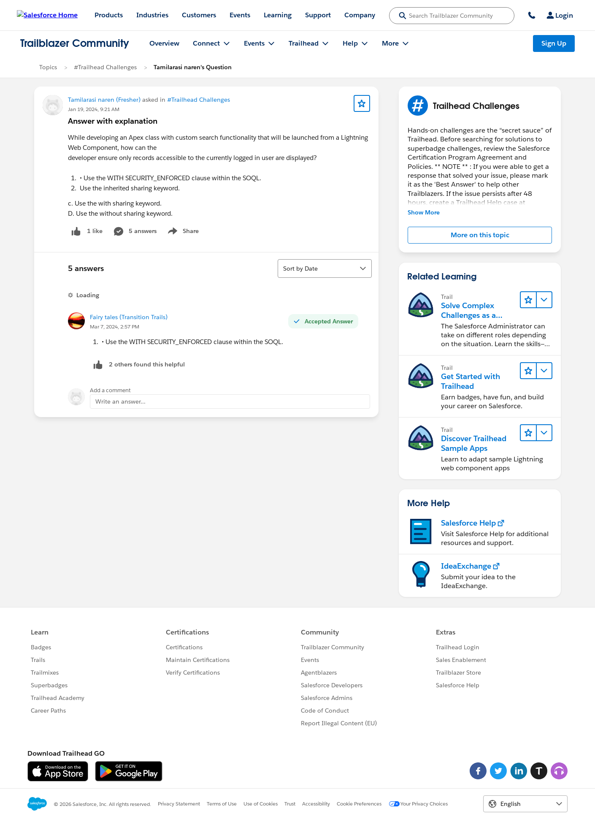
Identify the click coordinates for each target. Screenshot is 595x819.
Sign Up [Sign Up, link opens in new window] (553, 43)
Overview (164, 43)
